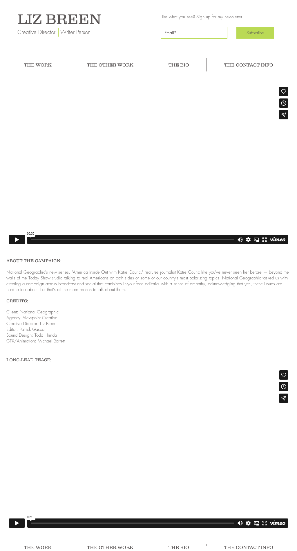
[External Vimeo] (148, 166)
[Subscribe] (255, 33)
